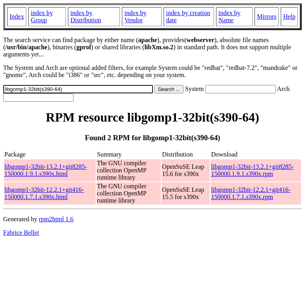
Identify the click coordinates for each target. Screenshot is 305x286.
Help (289, 16)
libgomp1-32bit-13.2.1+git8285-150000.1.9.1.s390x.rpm (252, 170)
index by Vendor (135, 16)
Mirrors (266, 16)
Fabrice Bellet (21, 232)
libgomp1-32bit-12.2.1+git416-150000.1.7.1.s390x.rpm (250, 193)
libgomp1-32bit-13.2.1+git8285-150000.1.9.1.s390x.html (45, 170)
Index (17, 16)
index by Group (42, 16)
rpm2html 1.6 (56, 219)
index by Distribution (85, 16)
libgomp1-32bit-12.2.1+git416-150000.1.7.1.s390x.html (44, 193)
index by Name (229, 16)
